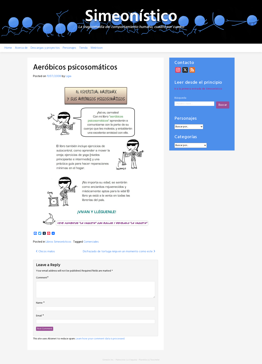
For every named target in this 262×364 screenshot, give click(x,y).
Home (8, 48)
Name (39, 303)
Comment (41, 278)
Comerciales (91, 241)
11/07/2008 (54, 76)
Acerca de (21, 48)
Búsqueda (180, 98)
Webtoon (97, 48)
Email (39, 316)
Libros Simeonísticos (58, 241)
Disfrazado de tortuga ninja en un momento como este (119, 251)
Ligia (68, 76)
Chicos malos (45, 251)
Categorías (185, 137)
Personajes (69, 48)
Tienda (83, 48)
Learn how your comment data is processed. (100, 339)
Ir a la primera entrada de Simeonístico (198, 89)
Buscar (223, 105)
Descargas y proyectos (45, 48)
